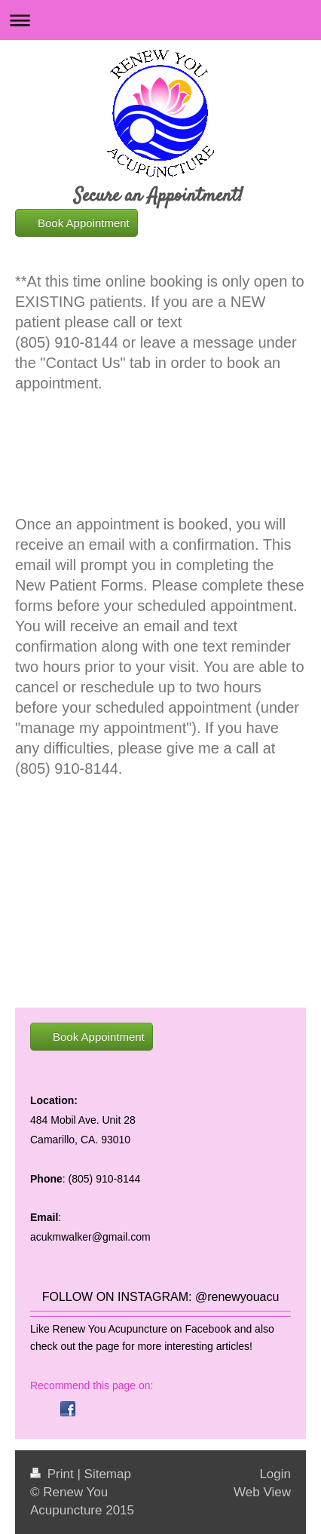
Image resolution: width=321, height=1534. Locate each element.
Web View (262, 1492)
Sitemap (107, 1474)
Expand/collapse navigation (160, 20)
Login (275, 1474)
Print (53, 1474)
